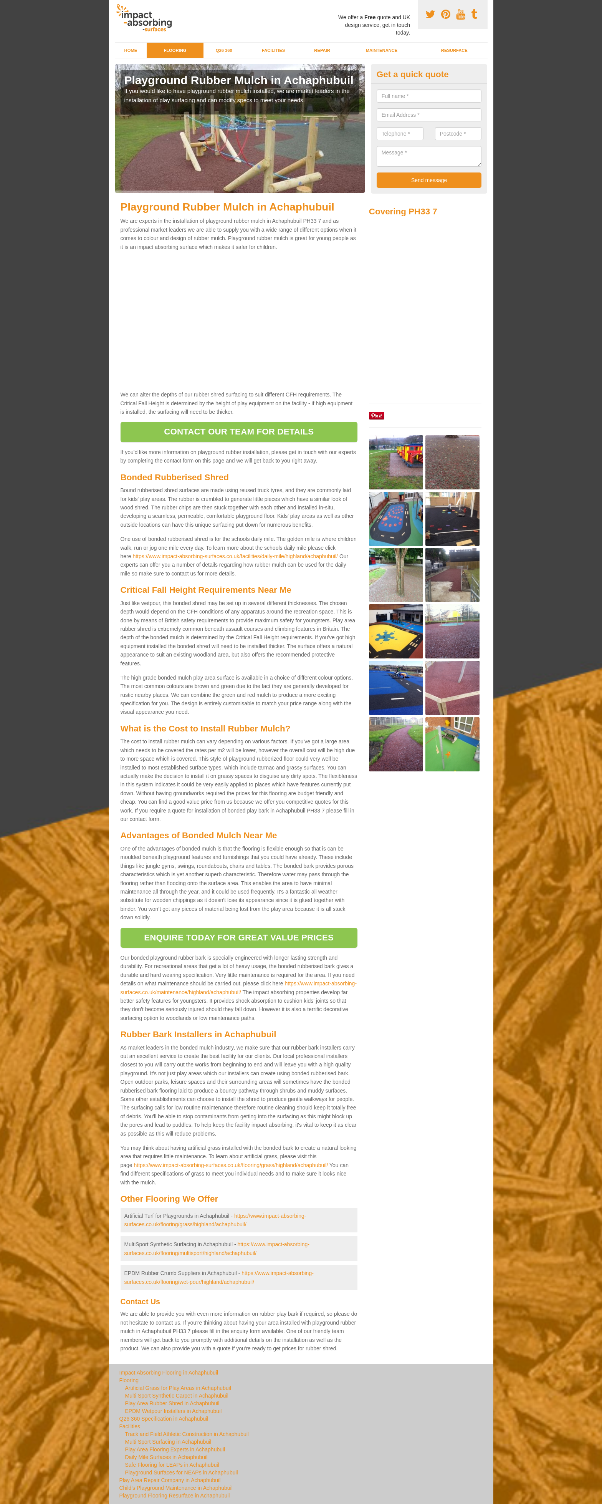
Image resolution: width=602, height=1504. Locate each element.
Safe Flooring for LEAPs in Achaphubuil (172, 1465)
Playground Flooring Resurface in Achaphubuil (174, 1495)
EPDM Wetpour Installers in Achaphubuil (173, 1411)
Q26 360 (224, 50)
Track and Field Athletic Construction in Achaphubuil (187, 1434)
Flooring (175, 50)
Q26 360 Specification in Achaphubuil (163, 1419)
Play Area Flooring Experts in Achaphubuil (175, 1449)
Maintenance (382, 50)
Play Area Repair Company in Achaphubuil (170, 1480)
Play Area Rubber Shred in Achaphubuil (172, 1403)
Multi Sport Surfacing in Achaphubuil (168, 1442)
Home (130, 50)
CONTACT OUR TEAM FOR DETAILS (239, 431)
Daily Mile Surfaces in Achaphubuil (166, 1457)
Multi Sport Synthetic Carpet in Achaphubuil (176, 1396)
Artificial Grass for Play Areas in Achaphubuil (178, 1388)
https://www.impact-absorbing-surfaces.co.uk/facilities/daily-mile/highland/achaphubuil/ (235, 556)
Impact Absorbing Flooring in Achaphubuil (168, 1373)
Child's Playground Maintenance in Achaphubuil (176, 1488)
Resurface (454, 50)
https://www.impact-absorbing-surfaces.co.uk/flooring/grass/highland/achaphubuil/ (231, 1165)
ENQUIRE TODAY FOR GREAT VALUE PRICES (239, 937)
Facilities (273, 50)
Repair (322, 50)
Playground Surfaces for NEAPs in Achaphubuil (181, 1472)
